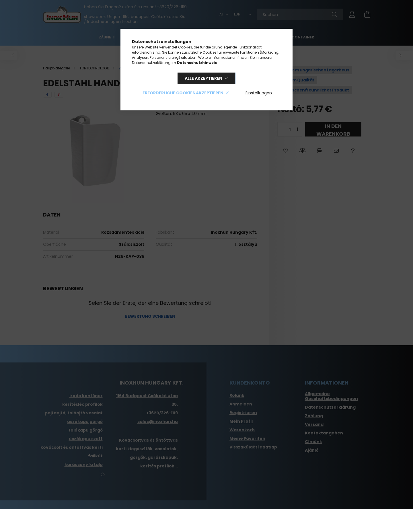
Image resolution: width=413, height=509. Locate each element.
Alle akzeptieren (203, 78)
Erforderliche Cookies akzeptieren (183, 93)
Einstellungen (259, 93)
